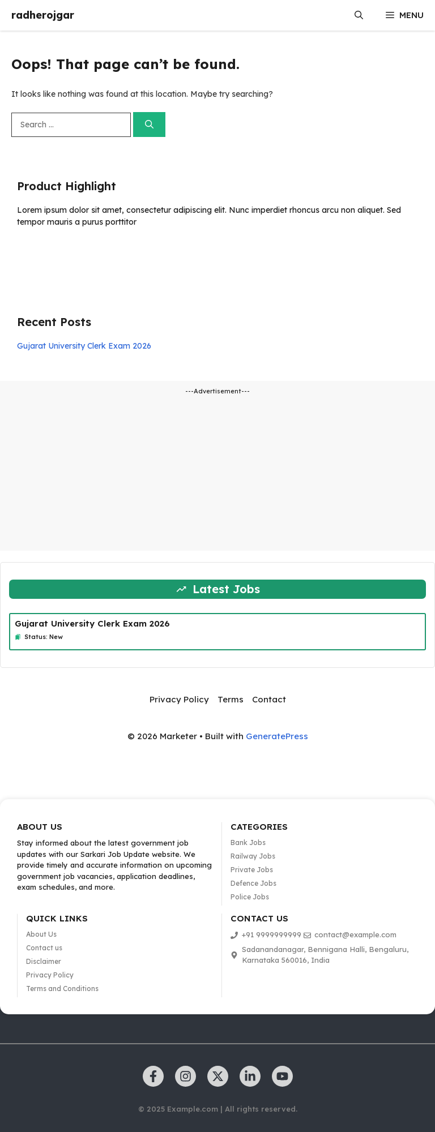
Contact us (44, 948)
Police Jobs (250, 897)
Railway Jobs (253, 856)
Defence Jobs (253, 883)
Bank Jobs (248, 842)
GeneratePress (277, 736)
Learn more (53, 255)
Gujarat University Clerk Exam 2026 (84, 346)
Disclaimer (43, 961)
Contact (269, 699)
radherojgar (42, 15)
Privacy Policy (179, 699)
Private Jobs (252, 869)
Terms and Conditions (62, 988)
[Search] (149, 125)
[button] (358, 15)
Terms (231, 699)
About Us (41, 934)
